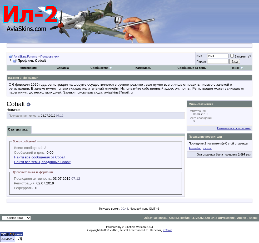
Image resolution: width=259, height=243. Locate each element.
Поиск (237, 67)
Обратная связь (155, 217)
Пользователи (49, 56)
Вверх (253, 217)
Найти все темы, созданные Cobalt (42, 162)
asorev (207, 148)
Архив (241, 217)
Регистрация (27, 67)
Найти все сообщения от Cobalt (39, 157)
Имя (199, 56)
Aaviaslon (195, 148)
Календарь (143, 67)
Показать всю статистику (234, 128)
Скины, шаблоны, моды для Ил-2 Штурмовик (202, 217)
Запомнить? (240, 56)
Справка (63, 67)
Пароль (201, 61)
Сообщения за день (191, 67)
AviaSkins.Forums (25, 56)
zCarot (167, 230)
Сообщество (101, 67)
